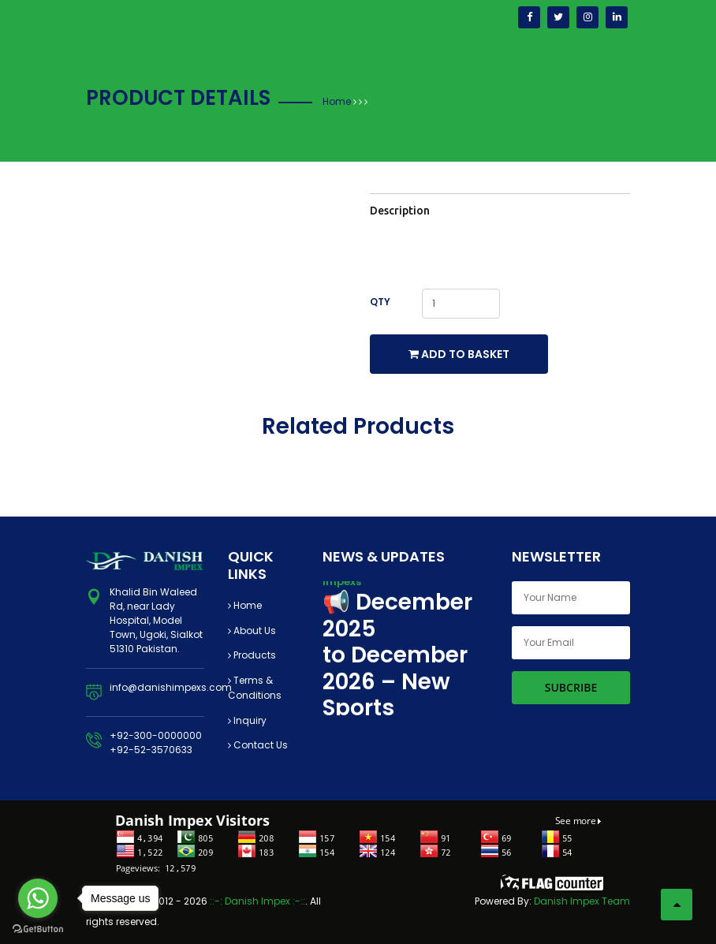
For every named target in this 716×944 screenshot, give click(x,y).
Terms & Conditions (255, 688)
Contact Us (258, 745)
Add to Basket (458, 354)
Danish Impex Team (582, 901)
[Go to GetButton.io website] (38, 928)
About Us (252, 630)
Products (252, 655)
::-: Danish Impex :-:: (257, 901)
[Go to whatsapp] (38, 898)
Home (337, 101)
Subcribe (571, 687)
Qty (380, 301)
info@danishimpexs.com (171, 687)
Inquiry (247, 720)
